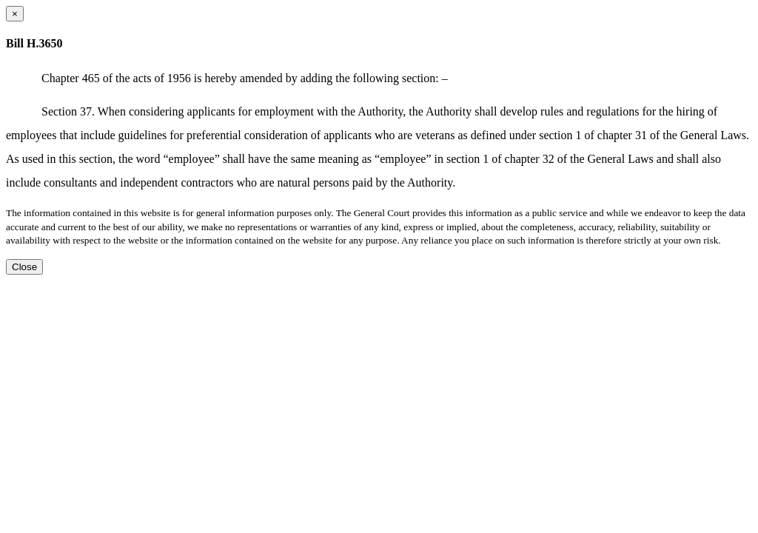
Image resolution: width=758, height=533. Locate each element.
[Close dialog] (15, 13)
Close (24, 266)
